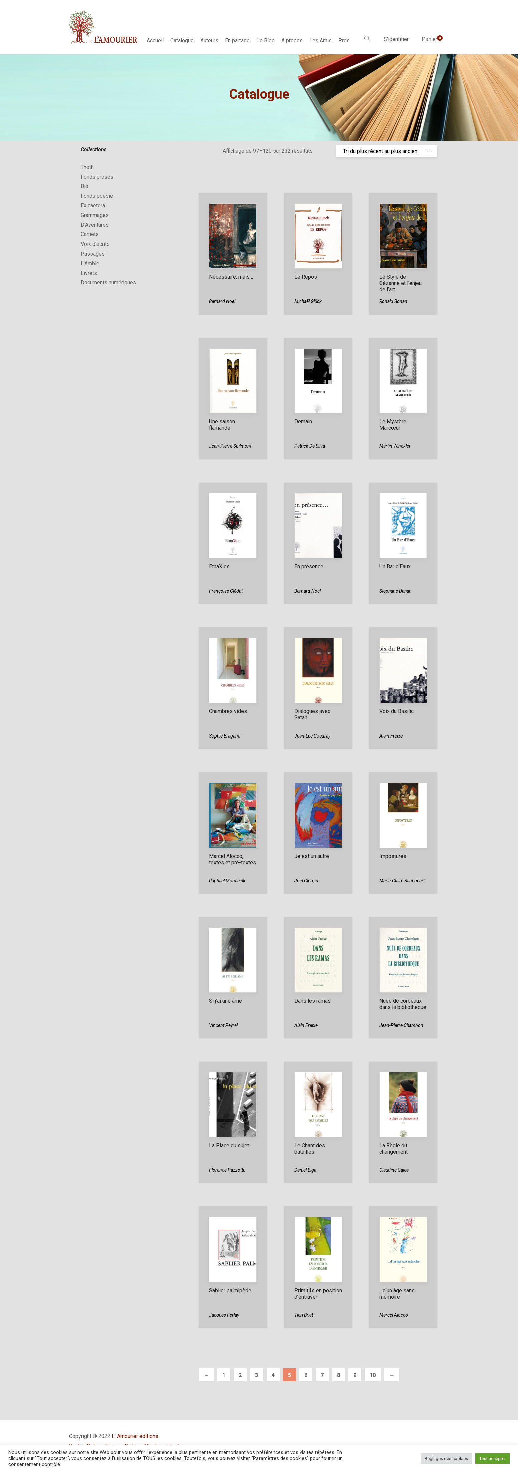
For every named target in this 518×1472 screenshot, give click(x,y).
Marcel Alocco (393, 1315)
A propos (292, 40)
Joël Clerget (306, 880)
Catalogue (182, 40)
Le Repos (305, 277)
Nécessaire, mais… (231, 277)
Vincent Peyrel (223, 1025)
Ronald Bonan (393, 301)
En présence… (310, 566)
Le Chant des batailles (309, 1148)
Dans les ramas (312, 1001)
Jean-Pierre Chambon (401, 1025)
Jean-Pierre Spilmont (230, 446)
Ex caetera (93, 205)
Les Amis (320, 40)
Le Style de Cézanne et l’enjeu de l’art (400, 283)
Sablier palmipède (230, 1290)
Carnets (90, 234)
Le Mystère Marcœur (392, 424)
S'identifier (396, 39)
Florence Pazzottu (227, 1170)
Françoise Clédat (226, 591)
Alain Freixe (391, 736)
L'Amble (90, 263)
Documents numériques (108, 282)
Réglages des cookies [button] (446, 1458)
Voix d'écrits (95, 244)
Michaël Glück (308, 301)
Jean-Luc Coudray (312, 736)
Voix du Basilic (396, 711)
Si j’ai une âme (225, 1001)
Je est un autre (311, 856)
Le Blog (265, 40)
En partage (237, 40)
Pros (344, 40)
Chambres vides (228, 711)
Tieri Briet (303, 1315)
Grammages (95, 215)
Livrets (89, 273)
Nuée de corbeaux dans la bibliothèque (402, 1004)
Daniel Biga (305, 1170)
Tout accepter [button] (492, 1458)
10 (373, 1375)
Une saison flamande (222, 424)
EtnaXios (219, 566)
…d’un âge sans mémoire (397, 1293)
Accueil (155, 40)
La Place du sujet (229, 1145)
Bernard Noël (222, 301)
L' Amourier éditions (135, 1436)
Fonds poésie (97, 196)
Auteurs (209, 40)
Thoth (87, 167)
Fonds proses (97, 177)
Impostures (392, 856)
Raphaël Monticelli (227, 880)
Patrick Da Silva (309, 446)
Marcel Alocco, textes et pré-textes (232, 859)
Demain (303, 421)
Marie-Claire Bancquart (402, 880)
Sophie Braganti (224, 736)
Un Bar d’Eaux (395, 566)
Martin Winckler (395, 446)
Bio (84, 186)
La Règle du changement (393, 1148)
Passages (93, 254)
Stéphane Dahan (395, 591)
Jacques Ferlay (224, 1315)
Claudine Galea (394, 1170)
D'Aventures (95, 225)
